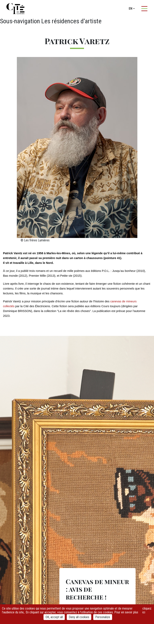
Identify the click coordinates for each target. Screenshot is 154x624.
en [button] (130, 8)
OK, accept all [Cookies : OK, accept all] (54, 617)
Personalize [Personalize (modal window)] (102, 617)
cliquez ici (146, 610)
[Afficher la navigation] (144, 9)
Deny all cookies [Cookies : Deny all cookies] (79, 617)
